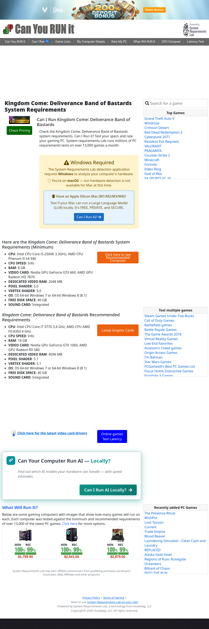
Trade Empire (154, 531)
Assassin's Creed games (163, 348)
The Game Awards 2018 (162, 334)
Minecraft (151, 160)
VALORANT (152, 146)
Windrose (151, 123)
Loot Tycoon (153, 522)
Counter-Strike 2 (157, 155)
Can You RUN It (15, 41)
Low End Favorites (158, 343)
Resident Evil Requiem (161, 141)
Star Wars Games (157, 362)
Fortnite (150, 164)
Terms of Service (113, 598)
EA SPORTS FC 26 (157, 178)
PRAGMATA (153, 150)
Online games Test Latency (112, 436)
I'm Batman (153, 357)
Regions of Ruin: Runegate (165, 559)
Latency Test (195, 41)
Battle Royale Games (160, 329)
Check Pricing (19, 130)
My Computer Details (91, 41)
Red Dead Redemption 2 (163, 132)
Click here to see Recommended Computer (118, 257)
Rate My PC (119, 41)
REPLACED (152, 550)
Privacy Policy (91, 598)
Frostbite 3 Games (158, 375)
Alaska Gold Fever (158, 554)
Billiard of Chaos (157, 568)
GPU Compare (171, 41)
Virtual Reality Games (161, 339)
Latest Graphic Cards (118, 330)
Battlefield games (158, 325)
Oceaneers (152, 563)
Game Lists (62, 41)
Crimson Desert (156, 127)
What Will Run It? (20, 507)
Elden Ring (152, 169)
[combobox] (178, 103)
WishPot (150, 517)
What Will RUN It (144, 41)
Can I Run (40, 42)
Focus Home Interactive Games (168, 371)
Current (150, 527)
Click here (69, 523)
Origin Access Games (160, 352)
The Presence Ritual (159, 513)
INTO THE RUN (155, 573)
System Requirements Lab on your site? (112, 602)
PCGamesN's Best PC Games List (169, 366)
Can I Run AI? (89, 217)
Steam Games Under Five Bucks (169, 316)
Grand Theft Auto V (159, 118)
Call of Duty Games (159, 320)
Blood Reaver (154, 536)
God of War (153, 173)
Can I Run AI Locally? (108, 490)
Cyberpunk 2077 (157, 137)
